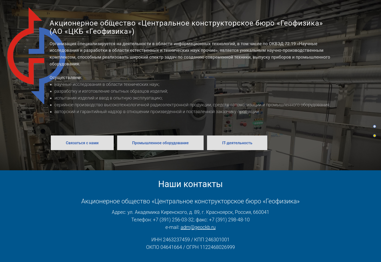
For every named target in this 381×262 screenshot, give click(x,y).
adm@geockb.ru (198, 227)
